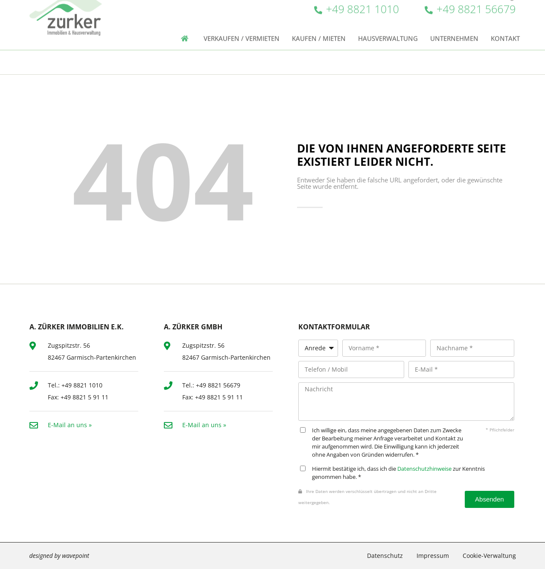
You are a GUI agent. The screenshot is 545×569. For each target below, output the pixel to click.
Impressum (433, 555)
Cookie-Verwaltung (489, 555)
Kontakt (505, 24)
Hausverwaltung (388, 24)
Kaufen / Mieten (319, 24)
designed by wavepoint (59, 555)
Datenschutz (385, 555)
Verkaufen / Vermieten (242, 24)
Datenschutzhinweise (424, 468)
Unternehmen (454, 24)
